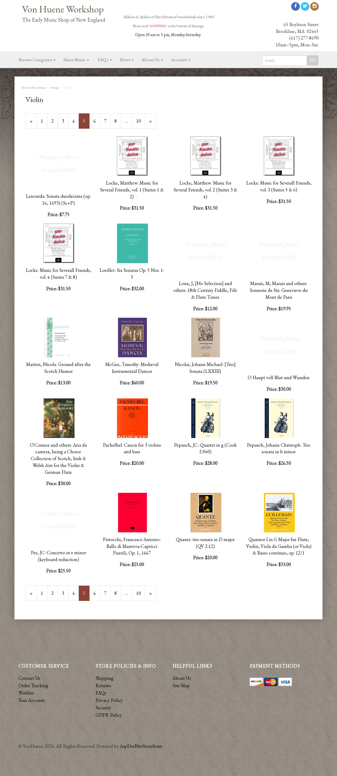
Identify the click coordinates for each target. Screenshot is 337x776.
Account (180, 59)
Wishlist (26, 693)
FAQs (101, 693)
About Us (152, 59)
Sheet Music (76, 59)
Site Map (181, 685)
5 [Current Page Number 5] (86, 123)
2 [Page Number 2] (54, 121)
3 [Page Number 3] (65, 121)
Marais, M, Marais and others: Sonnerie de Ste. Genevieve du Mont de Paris (279, 290)
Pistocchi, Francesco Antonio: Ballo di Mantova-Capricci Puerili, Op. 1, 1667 (132, 546)
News (126, 59)
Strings (54, 87)
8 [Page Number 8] (118, 121)
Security (103, 708)
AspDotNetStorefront (141, 746)
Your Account (31, 700)
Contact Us (29, 678)
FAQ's (105, 59)
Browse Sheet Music (34, 87)
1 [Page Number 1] (44, 121)
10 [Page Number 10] (140, 121)
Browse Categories (37, 59)
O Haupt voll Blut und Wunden (279, 377)
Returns (103, 685)
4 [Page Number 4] (75, 121)
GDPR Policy (109, 715)
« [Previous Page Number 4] (33, 123)
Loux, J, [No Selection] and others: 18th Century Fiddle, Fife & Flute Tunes (205, 290)
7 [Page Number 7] (107, 121)
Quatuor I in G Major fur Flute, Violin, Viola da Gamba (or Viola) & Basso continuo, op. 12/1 (278, 546)
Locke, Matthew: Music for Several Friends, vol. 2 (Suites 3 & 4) (205, 189)
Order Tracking (33, 685)
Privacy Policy (109, 700)
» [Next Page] (152, 123)
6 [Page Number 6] (96, 121)
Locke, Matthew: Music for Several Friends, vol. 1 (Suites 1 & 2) (132, 189)
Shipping (104, 678)
